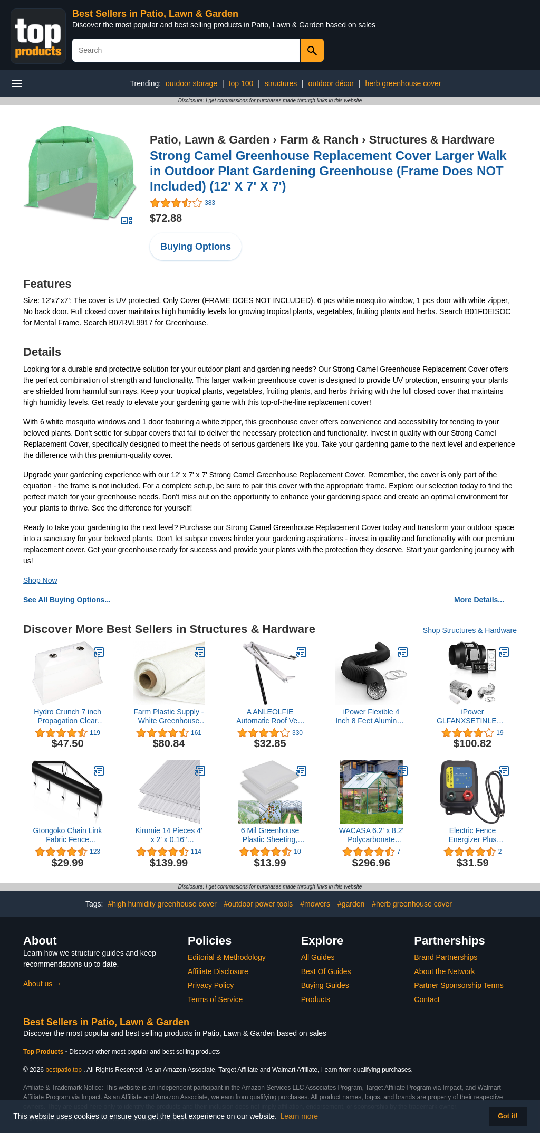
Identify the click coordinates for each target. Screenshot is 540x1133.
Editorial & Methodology (227, 957)
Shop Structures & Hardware (470, 630)
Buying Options (195, 246)
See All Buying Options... (67, 600)
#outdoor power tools (258, 904)
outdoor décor (331, 83)
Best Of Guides (326, 971)
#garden (351, 904)
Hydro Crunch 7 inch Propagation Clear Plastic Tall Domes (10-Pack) (67, 716)
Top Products (44, 1051)
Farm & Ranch (319, 139)
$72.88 (166, 218)
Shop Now (40, 580)
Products (315, 999)
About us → (42, 983)
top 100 (241, 83)
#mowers (315, 904)
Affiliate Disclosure (218, 971)
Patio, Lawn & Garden (209, 139)
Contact (426, 999)
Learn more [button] (300, 1116)
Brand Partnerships (445, 957)
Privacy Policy (211, 985)
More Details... (479, 600)
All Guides (318, 957)
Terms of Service (215, 999)
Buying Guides (325, 985)
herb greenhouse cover (403, 83)
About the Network (444, 971)
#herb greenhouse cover (412, 904)
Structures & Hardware (432, 139)
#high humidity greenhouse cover (162, 904)
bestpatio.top (63, 1069)
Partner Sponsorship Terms (458, 985)
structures (281, 83)
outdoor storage (191, 83)
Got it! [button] (507, 1116)
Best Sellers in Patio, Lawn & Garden (155, 13)
